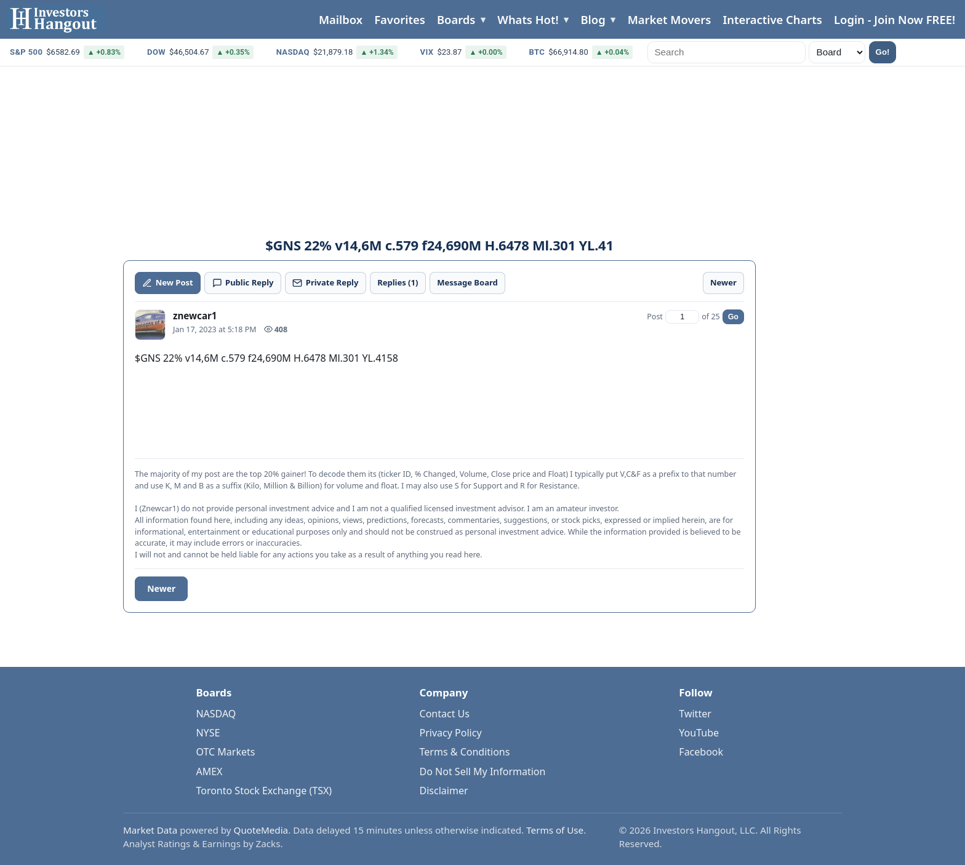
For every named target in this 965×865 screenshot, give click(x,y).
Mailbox (340, 19)
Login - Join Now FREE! (894, 19)
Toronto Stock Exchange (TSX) (264, 790)
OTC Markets (225, 752)
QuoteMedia (261, 830)
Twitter (695, 713)
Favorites (399, 19)
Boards (456, 19)
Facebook (701, 752)
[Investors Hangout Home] (55, 19)
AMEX (209, 771)
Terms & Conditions (465, 752)
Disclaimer (444, 790)
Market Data (150, 830)
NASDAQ (216, 713)
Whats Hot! (527, 19)
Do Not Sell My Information (483, 771)
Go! (883, 52)
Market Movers (669, 19)
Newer (161, 588)
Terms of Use (554, 830)
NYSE (208, 732)
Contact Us (445, 713)
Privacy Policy (451, 732)
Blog (593, 19)
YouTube (699, 732)
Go (733, 317)
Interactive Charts (772, 19)
